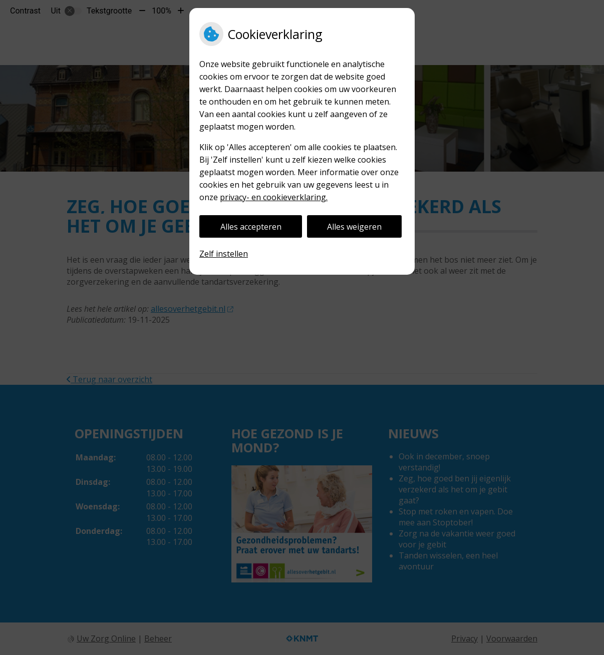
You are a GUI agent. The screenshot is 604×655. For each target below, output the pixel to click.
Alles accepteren (250, 226)
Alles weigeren (354, 226)
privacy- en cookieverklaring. (274, 197)
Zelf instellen (223, 253)
